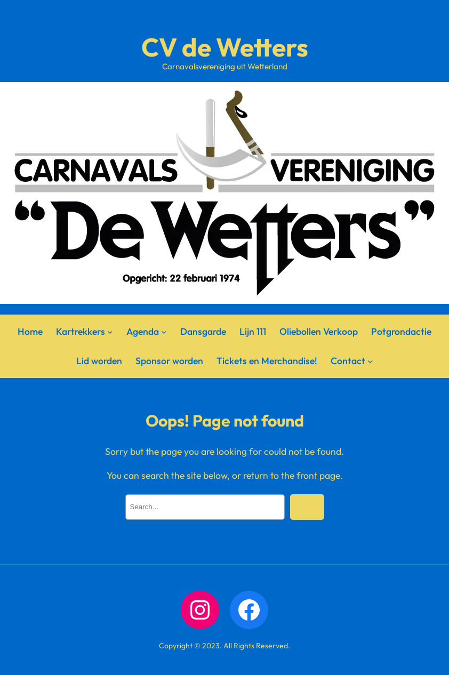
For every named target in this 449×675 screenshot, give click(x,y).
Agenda (142, 331)
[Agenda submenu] (164, 331)
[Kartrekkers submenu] (110, 331)
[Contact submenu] (370, 361)
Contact (348, 361)
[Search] (307, 507)
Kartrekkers (80, 331)
